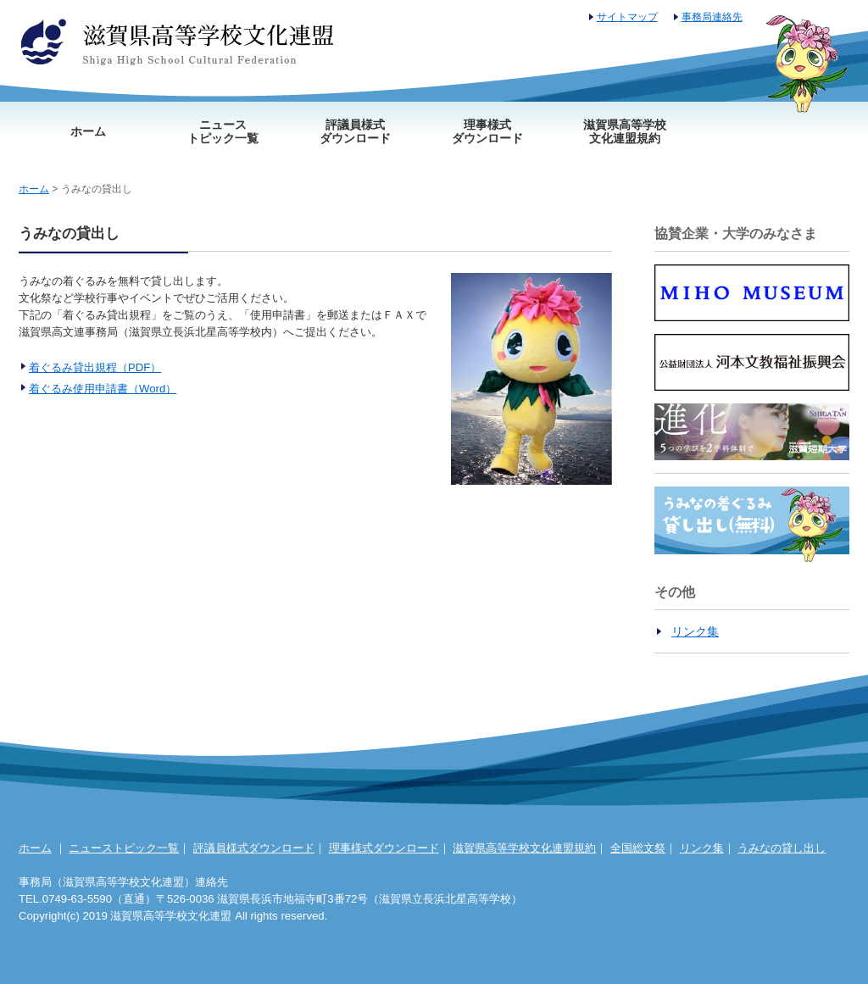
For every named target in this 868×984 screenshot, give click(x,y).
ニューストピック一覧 (223, 132)
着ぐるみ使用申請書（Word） (102, 388)
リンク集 (695, 631)
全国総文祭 (637, 848)
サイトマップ (627, 17)
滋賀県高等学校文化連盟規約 (624, 132)
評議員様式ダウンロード (355, 132)
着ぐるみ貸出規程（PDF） (95, 367)
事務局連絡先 (712, 17)
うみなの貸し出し (781, 848)
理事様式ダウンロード (487, 132)
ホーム (88, 131)
